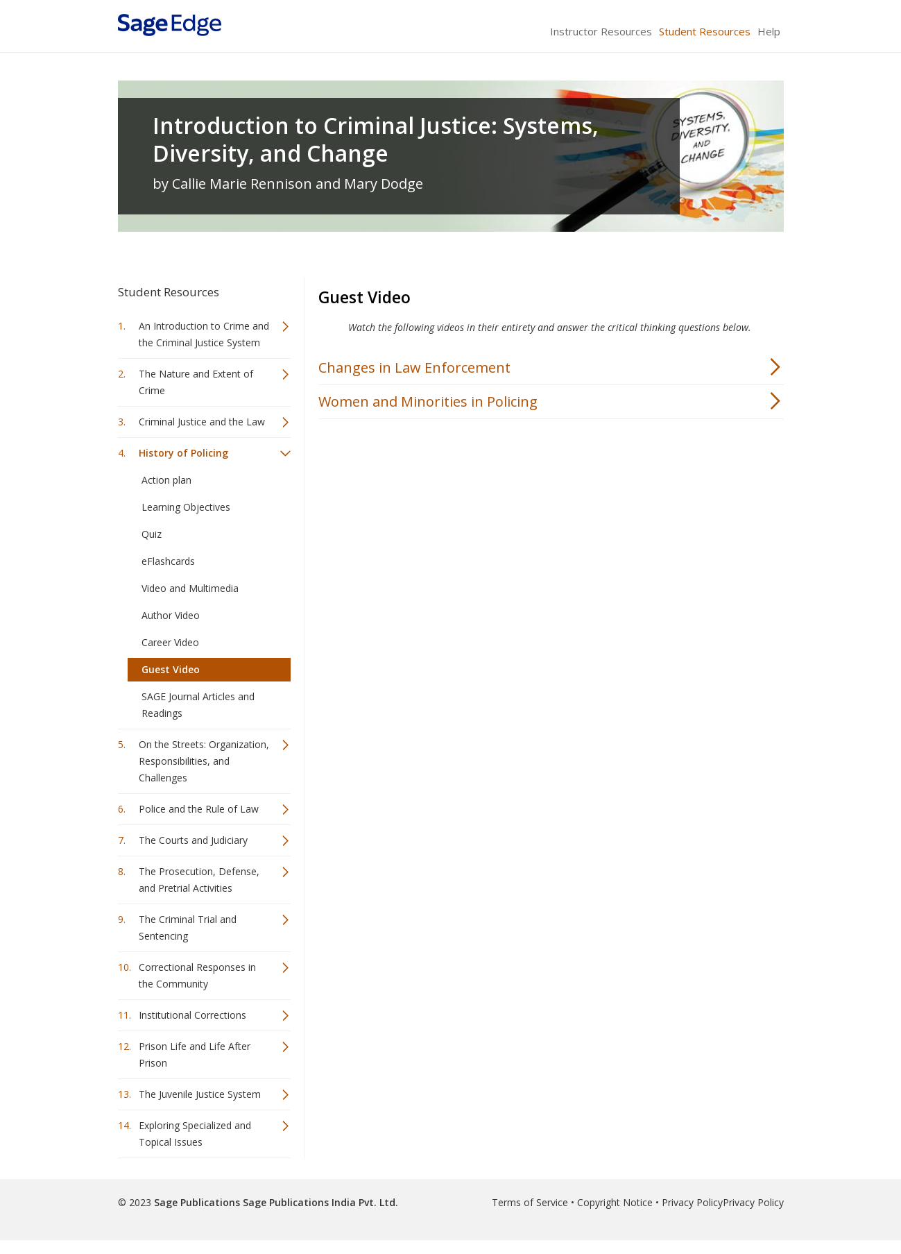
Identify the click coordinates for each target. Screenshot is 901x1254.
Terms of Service (530, 1202)
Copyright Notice (615, 1202)
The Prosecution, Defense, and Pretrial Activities (199, 880)
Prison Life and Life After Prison (194, 1054)
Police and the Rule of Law (199, 808)
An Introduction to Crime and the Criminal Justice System (204, 334)
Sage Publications (197, 1202)
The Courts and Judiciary (193, 840)
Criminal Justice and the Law (202, 421)
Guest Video (170, 669)
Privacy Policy (692, 1202)
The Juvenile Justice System (200, 1094)
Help (768, 31)
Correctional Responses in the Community (197, 975)
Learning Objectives (185, 507)
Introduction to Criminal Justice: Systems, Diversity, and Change (376, 139)
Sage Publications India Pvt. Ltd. (319, 1202)
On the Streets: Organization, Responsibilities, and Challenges (204, 761)
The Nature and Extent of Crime (196, 382)
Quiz (151, 534)
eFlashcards (168, 561)
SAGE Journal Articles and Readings (198, 705)
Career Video (170, 642)
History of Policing (183, 452)
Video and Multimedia (190, 588)
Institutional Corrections (192, 1015)
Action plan (166, 479)
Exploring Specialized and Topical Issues (195, 1134)
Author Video (170, 615)
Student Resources (704, 31)
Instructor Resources (601, 31)
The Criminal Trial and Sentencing (188, 927)
